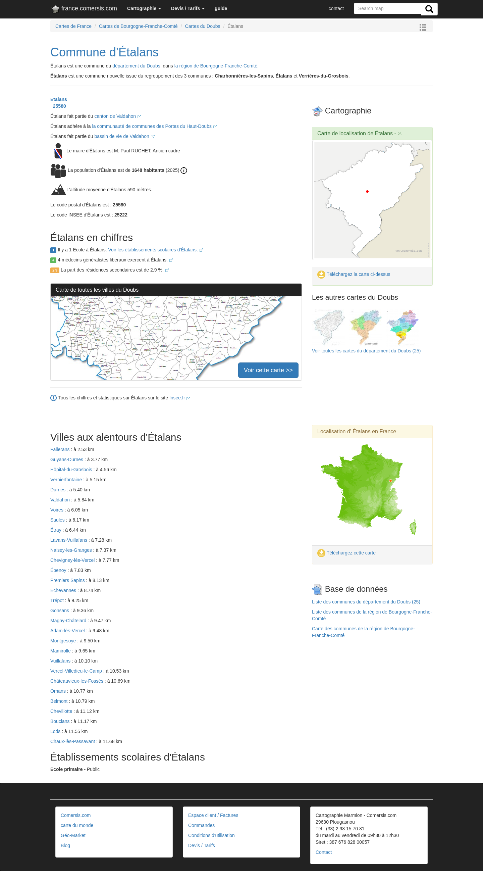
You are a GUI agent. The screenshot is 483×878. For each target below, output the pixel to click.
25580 (58, 106)
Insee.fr (180, 397)
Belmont (59, 701)
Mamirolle (61, 650)
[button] (144, 8)
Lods (56, 731)
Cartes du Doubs (202, 26)
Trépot (57, 600)
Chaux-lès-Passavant (73, 741)
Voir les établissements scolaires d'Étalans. (155, 249)
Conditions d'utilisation (211, 835)
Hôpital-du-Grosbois (71, 469)
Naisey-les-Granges (71, 550)
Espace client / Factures (213, 815)
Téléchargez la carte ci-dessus (353, 274)
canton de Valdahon (118, 116)
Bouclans (60, 721)
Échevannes (63, 590)
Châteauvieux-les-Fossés (77, 681)
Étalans (58, 99)
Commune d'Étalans (104, 52)
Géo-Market (73, 835)
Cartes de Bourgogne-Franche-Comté (138, 26)
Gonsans (60, 610)
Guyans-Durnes (67, 459)
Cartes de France (73, 26)
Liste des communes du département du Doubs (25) (366, 601)
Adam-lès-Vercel (68, 630)
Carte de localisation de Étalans (355, 133)
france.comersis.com (83, 9)
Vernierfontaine (66, 479)
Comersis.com (76, 815)
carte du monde (77, 825)
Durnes (58, 489)
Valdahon (60, 499)
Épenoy (58, 570)
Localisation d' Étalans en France (356, 431)
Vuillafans (61, 661)
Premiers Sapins (68, 580)
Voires (57, 510)
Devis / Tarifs (201, 845)
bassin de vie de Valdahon (125, 136)
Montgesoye (63, 640)
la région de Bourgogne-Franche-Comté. (216, 65)
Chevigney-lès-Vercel (73, 560)
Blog (65, 845)
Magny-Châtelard (69, 620)
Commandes (201, 825)
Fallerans (60, 449)
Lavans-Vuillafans (69, 540)
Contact (324, 852)
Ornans (58, 691)
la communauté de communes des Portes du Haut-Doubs (154, 126)
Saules (58, 520)
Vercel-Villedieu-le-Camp (76, 671)
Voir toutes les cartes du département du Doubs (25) (366, 350)
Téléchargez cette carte (346, 552)
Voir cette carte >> (268, 370)
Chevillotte (61, 711)
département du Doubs (136, 65)
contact (336, 8)
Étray (56, 530)
